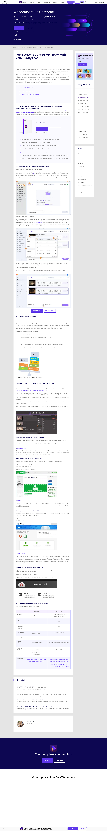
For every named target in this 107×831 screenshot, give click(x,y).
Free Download (42, 130)
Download (73, 2)
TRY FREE (19, 28)
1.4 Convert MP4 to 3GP (83, 103)
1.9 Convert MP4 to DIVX (83, 119)
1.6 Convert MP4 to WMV (83, 109)
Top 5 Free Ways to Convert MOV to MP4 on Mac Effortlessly (34, 705)
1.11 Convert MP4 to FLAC (83, 125)
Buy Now (83, 828)
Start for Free (73, 828)
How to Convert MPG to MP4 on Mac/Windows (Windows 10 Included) (37, 712)
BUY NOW (30, 28)
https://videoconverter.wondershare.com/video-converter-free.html (33, 392)
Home (14, 47)
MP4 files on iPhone (38, 224)
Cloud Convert (21, 555)
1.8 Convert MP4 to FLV (83, 116)
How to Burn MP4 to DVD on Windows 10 (29, 698)
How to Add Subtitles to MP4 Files (59, 668)
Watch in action (17, 39)
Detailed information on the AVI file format (36, 661)
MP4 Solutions (21, 47)
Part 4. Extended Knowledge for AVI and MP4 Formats (32, 98)
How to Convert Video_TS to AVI (36, 663)
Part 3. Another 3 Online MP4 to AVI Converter (30, 94)
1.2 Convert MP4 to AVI (83, 97)
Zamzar (19, 502)
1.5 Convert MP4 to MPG (83, 106)
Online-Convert (21, 449)
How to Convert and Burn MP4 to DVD (59, 664)
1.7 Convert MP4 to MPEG (83, 112)
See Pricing (59, 765)
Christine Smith (20, 62)
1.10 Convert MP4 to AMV (83, 122)
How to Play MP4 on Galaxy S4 (59, 666)
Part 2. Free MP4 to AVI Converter (27, 91)
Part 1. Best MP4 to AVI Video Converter (29, 87)
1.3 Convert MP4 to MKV (83, 100)
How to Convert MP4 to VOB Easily (27, 691)
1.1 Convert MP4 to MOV (83, 94)
